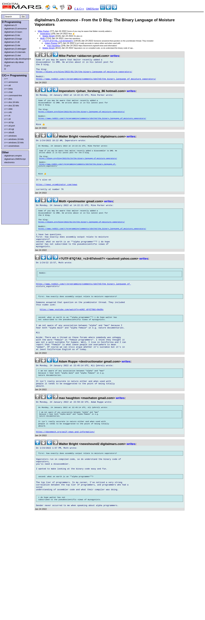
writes (114, 55)
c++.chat (8, 92)
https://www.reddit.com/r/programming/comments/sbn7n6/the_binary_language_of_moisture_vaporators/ (96, 83)
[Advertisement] (11, 175)
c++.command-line (13, 95)
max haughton (54, 45)
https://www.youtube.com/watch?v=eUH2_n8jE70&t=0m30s (71, 339)
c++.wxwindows (11, 146)
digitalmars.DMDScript (15, 159)
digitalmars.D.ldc (12, 35)
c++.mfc (8, 112)
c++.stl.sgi (9, 129)
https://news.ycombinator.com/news (56, 199)
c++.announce (11, 82)
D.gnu (7, 65)
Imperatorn (45, 33)
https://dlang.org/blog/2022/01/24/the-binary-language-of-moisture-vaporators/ (84, 74)
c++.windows (10, 136)
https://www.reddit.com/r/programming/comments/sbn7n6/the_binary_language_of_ (77, 176)
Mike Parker (43, 31)
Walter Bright (48, 36)
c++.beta (8, 89)
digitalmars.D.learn (13, 32)
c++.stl (7, 119)
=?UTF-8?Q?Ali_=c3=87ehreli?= (57, 41)
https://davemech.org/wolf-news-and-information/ (65, 476)
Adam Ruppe (51, 43)
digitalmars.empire (13, 155)
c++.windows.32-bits (14, 142)
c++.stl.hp (9, 122)
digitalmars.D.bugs (13, 38)
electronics (9, 162)
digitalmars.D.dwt (12, 55)
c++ (6, 78)
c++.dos (8, 99)
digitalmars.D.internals (14, 52)
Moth (42, 38)
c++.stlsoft (9, 132)
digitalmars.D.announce (15, 28)
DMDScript (92, 9)
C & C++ (79, 9)
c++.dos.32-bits (11, 105)
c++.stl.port (9, 126)
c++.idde (8, 109)
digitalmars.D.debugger (15, 49)
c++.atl (7, 85)
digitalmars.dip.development (15, 59)
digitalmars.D (10, 25)
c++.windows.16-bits (14, 139)
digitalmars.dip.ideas (14, 62)
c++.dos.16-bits (11, 102)
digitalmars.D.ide (12, 45)
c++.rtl (7, 115)
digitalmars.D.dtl (12, 42)
